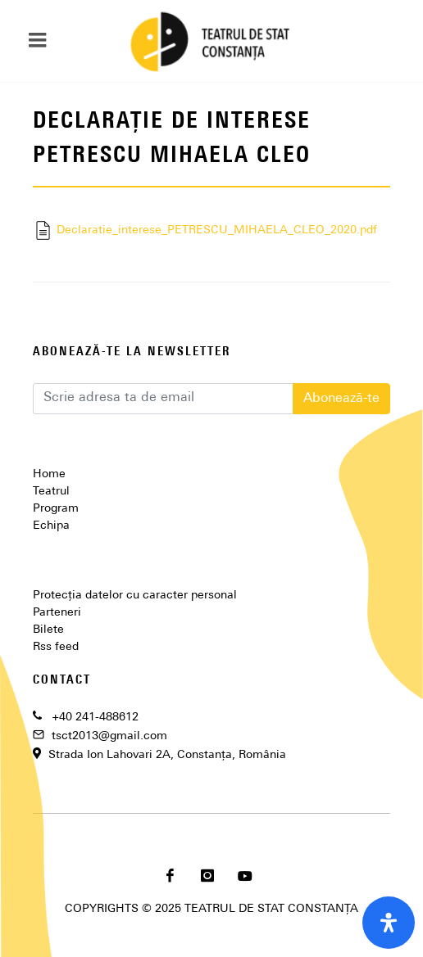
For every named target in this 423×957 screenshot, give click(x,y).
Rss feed (56, 647)
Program (56, 509)
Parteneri (57, 613)
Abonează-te (341, 398)
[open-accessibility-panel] (388, 922)
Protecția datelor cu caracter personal (135, 595)
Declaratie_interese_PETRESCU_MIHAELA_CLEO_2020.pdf (205, 230)
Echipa (51, 526)
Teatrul (51, 491)
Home (49, 474)
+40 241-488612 (95, 717)
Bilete (48, 630)
